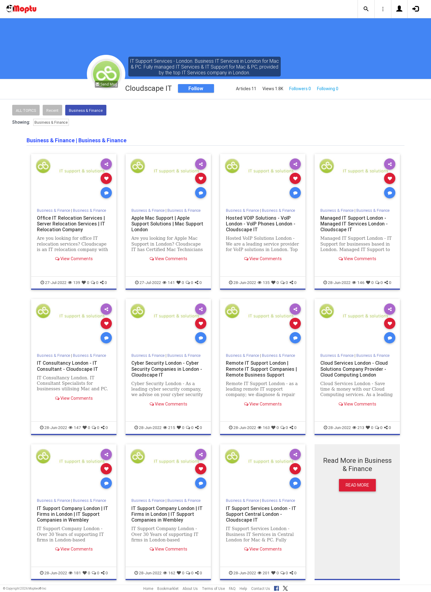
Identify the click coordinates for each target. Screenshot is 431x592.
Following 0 (327, 88)
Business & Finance (86, 110)
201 (264, 573)
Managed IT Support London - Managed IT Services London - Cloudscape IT (354, 223)
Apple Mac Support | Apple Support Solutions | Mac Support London (161, 223)
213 (358, 427)
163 (264, 427)
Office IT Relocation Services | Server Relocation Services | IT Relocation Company (71, 223)
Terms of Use (213, 588)
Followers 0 (300, 88)
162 (169, 573)
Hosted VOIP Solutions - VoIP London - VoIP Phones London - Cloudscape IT (261, 223)
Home (148, 588)
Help (243, 588)
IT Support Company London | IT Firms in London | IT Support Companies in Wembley (73, 514)
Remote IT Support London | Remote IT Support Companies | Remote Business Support (262, 369)
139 (74, 282)
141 (168, 282)
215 (169, 427)
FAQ (232, 588)
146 (358, 282)
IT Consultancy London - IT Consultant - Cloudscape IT (68, 366)
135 (264, 282)
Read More (357, 485)
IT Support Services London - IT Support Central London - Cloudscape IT (262, 514)
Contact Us (260, 588)
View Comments (74, 258)
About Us (190, 588)
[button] (366, 9)
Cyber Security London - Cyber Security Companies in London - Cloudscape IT (167, 369)
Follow (195, 88)
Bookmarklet (168, 588)
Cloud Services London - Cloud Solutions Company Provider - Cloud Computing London (355, 369)
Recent (52, 110)
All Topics (26, 110)
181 (75, 573)
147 (75, 427)
